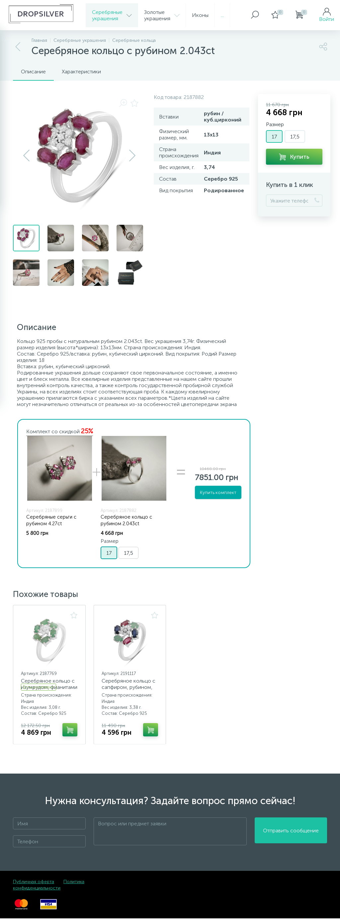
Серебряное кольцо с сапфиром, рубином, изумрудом (129, 687)
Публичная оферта (33, 882)
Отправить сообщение (291, 832)
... (222, 15)
